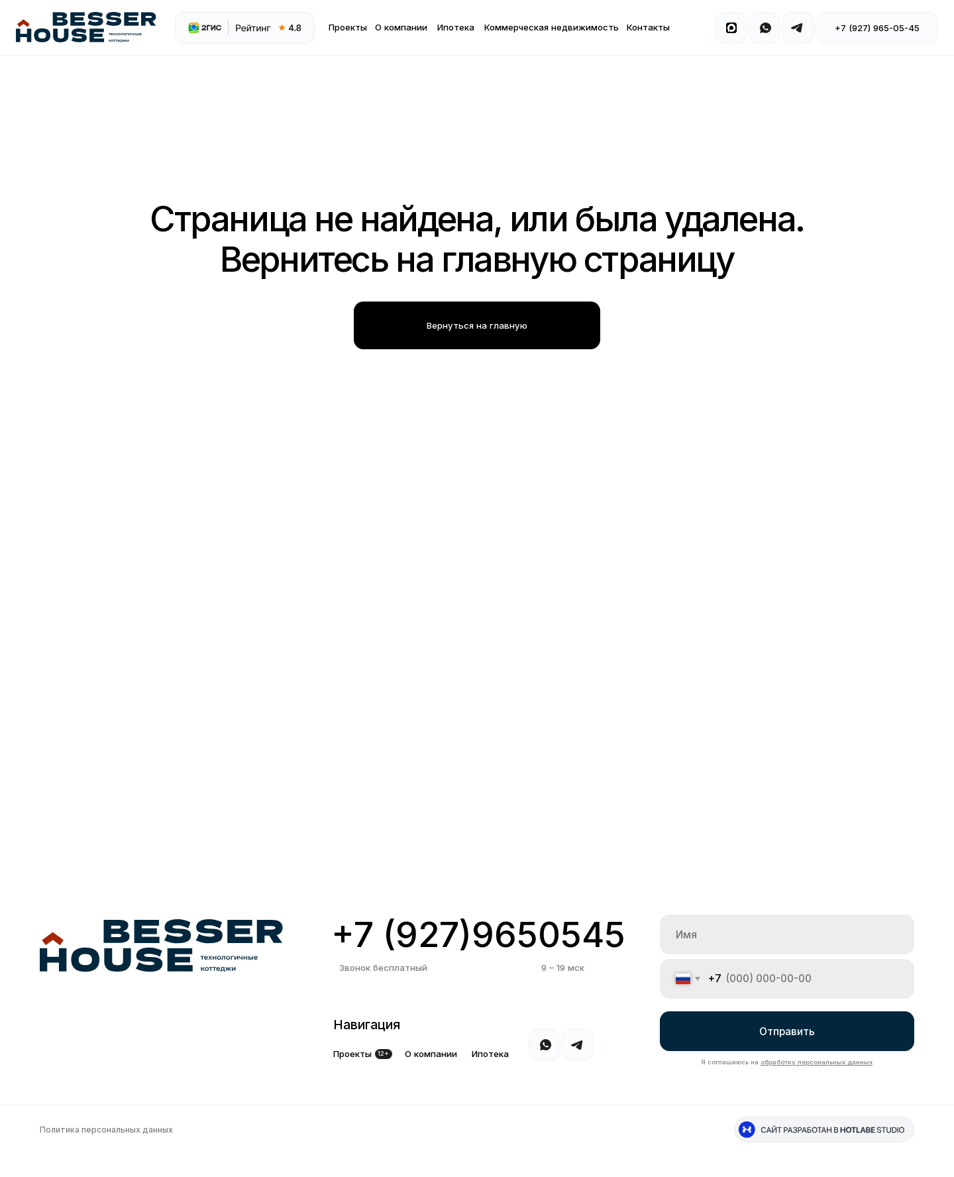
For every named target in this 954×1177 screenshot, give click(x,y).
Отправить (787, 1031)
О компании (401, 27)
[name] (787, 934)
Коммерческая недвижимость (551, 27)
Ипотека (455, 27)
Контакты (648, 27)
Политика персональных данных (106, 1130)
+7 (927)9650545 (478, 934)
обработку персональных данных (817, 1062)
